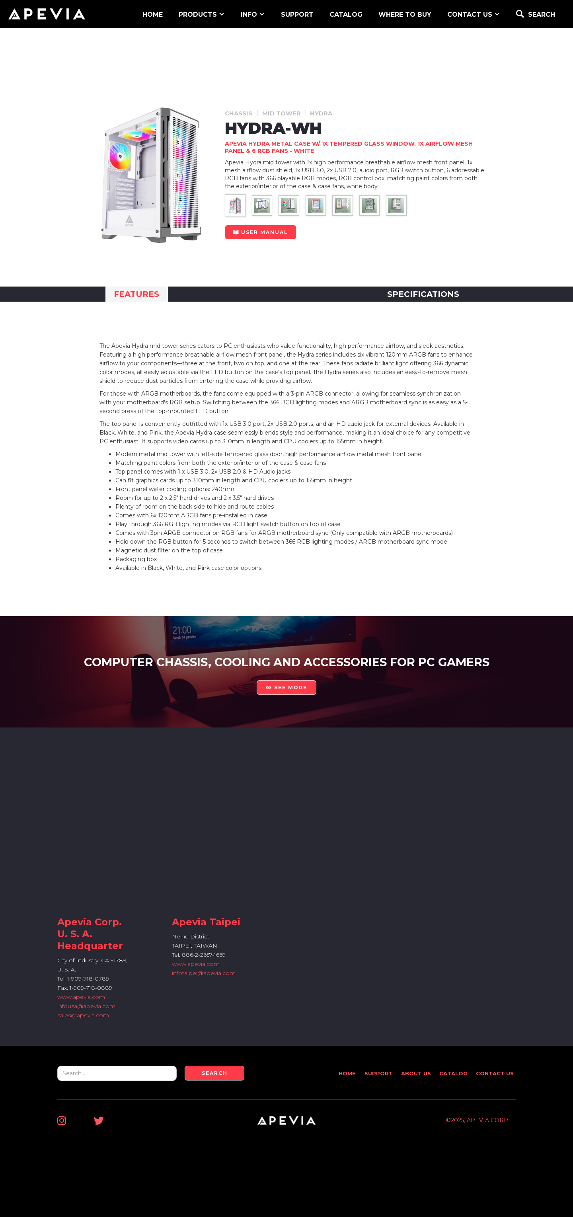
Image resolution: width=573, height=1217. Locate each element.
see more (286, 687)
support (297, 14)
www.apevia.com (81, 997)
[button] (202, 14)
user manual (260, 232)
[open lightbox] (235, 205)
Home (347, 1073)
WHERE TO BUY (404, 14)
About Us (416, 1073)
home (152, 14)
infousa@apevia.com (86, 1006)
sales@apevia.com (83, 1015)
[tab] (136, 294)
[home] (46, 14)
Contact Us (495, 1073)
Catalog (346, 14)
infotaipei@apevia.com (204, 973)
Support (378, 1073)
